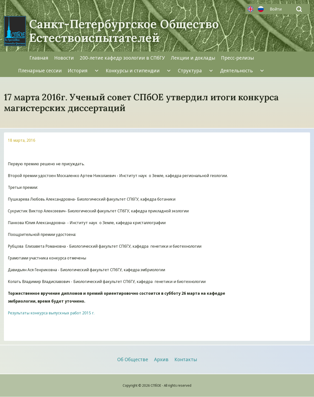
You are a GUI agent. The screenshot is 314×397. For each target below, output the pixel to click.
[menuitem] (277, 9)
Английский (250, 9)
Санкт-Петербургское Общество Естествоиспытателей (124, 31)
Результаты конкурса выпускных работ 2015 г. (51, 313)
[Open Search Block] (299, 9)
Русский (261, 9)
